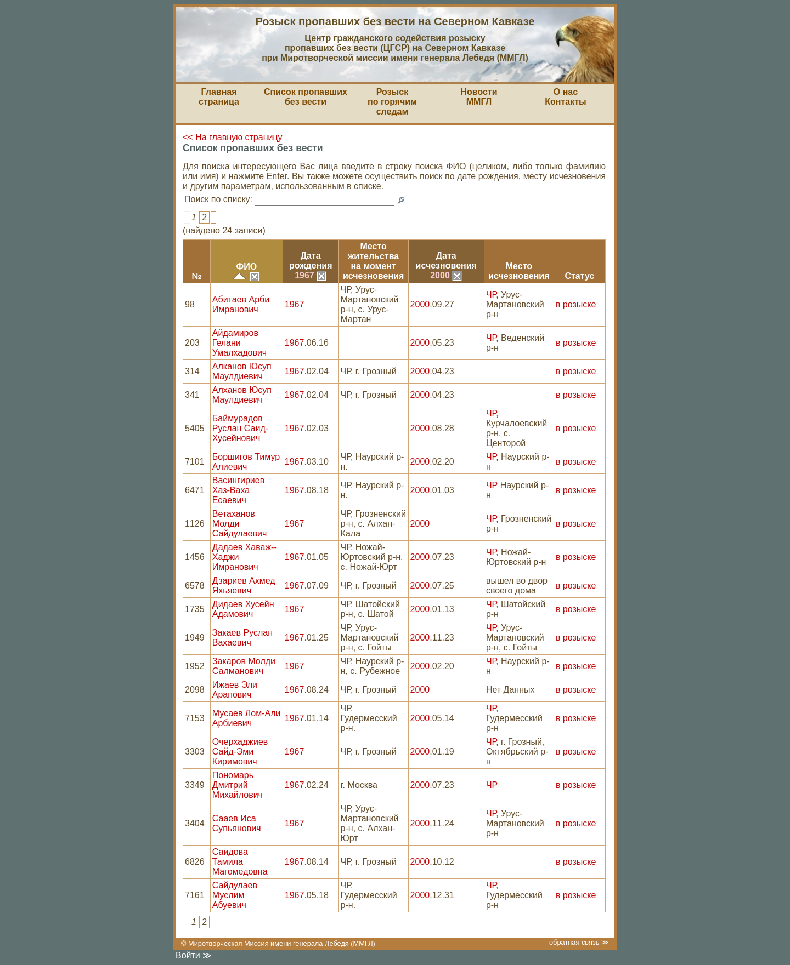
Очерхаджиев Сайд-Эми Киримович (240, 751)
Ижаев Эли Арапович (234, 689)
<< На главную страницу (233, 137)
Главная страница (219, 96)
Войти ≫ (194, 955)
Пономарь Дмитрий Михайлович (237, 785)
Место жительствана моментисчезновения (373, 261)
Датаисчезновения (446, 260)
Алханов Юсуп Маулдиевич (242, 394)
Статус (579, 276)
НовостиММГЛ (478, 96)
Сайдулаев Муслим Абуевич (234, 895)
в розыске (576, 304)
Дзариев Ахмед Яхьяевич (243, 585)
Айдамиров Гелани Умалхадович (239, 342)
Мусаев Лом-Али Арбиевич (246, 718)
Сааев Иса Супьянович (236, 823)
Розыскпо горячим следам (392, 101)
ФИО (246, 266)
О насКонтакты (565, 96)
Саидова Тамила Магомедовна (240, 861)
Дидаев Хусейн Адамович (243, 609)
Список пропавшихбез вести (305, 96)
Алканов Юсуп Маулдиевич (242, 371)
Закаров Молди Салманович (243, 666)
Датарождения (310, 260)
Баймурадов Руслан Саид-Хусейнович (240, 428)
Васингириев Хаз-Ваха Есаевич (238, 490)
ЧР (491, 294)
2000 (446, 275)
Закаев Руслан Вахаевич (242, 637)
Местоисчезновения (518, 271)
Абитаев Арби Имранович (240, 304)
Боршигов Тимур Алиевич (246, 461)
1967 (310, 275)
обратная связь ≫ (579, 942)
